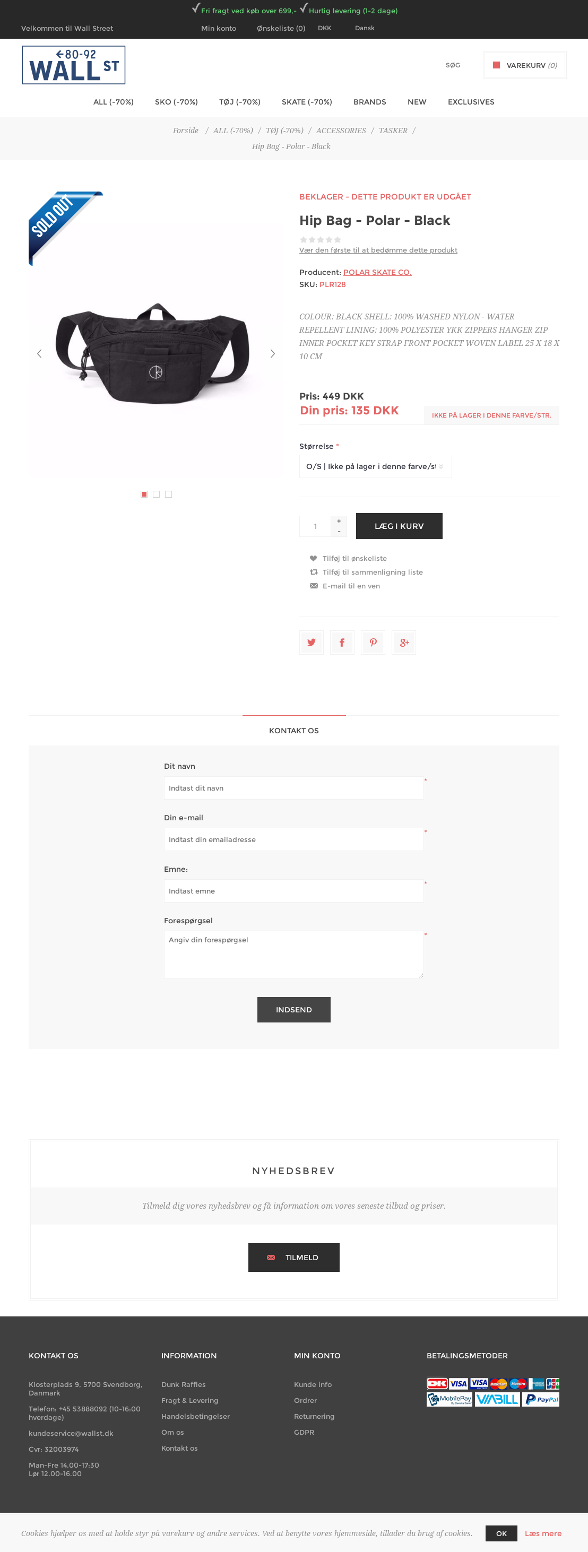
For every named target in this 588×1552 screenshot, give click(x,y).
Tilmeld (302, 1257)
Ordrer (305, 1400)
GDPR (304, 1432)
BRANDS (369, 102)
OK (501, 1533)
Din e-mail (183, 817)
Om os (172, 1432)
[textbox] (435, 65)
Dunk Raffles (183, 1384)
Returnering (314, 1416)
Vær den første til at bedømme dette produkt (378, 250)
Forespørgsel (188, 920)
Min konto (218, 28)
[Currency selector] (331, 28)
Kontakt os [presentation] (294, 730)
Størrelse (317, 446)
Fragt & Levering (190, 1400)
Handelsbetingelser (195, 1416)
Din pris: (324, 410)
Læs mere (543, 1533)
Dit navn (179, 766)
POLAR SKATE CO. (377, 272)
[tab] (294, 730)
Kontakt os (179, 1448)
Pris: (309, 396)
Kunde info (313, 1384)
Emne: (176, 869)
